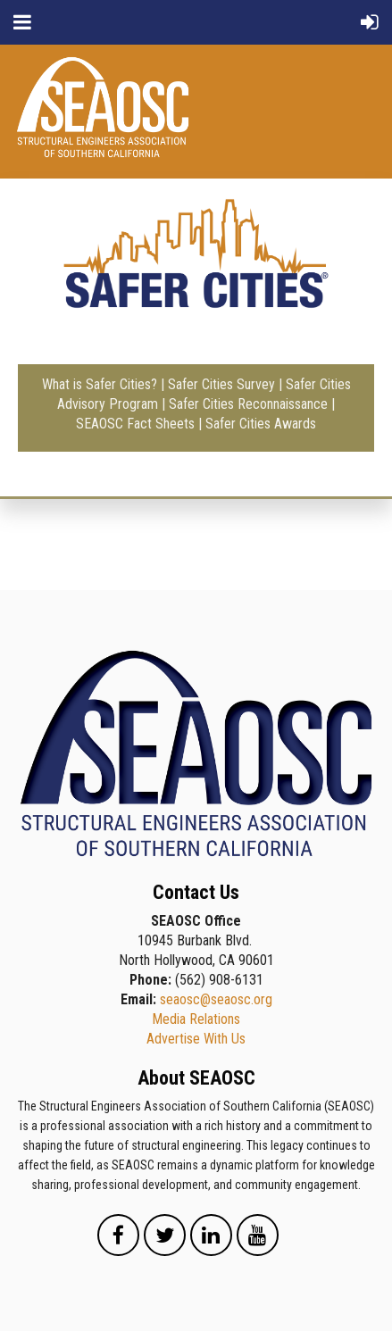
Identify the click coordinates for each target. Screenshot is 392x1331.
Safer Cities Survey (221, 384)
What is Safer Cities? (99, 384)
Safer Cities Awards (260, 423)
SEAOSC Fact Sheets (135, 423)
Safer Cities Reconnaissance (248, 403)
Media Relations (196, 1019)
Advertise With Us (196, 1038)
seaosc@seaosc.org (216, 999)
